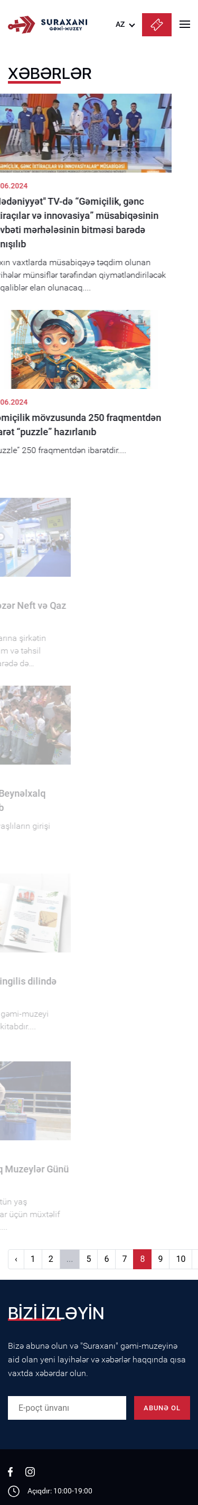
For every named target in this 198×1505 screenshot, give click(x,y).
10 (180, 1259)
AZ (120, 24)
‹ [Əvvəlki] (16, 1259)
